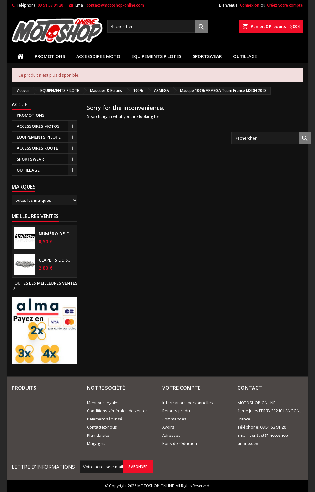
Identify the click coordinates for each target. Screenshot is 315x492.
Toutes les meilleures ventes (44, 286)
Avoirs (168, 427)
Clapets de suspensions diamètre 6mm (57, 260)
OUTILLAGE (245, 56)
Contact (250, 387)
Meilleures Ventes (35, 216)
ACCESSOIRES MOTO (98, 56)
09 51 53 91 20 (50, 5)
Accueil (21, 104)
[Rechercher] (157, 26)
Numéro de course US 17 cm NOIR (57, 233)
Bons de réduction (179, 443)
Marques (23, 186)
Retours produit (177, 411)
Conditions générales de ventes (117, 411)
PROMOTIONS (50, 56)
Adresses (171, 435)
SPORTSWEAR (207, 56)
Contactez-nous (102, 427)
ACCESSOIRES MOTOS (38, 126)
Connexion (249, 5)
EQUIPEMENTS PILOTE (39, 137)
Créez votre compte (285, 5)
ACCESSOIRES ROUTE (37, 148)
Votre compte (181, 387)
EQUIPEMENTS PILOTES (156, 56)
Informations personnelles (187, 402)
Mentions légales (103, 402)
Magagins (96, 443)
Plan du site (98, 435)
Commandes (174, 419)
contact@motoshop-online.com (115, 5)
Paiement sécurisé (104, 419)
